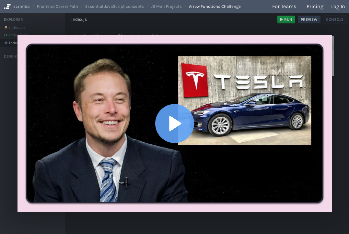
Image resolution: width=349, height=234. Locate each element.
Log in (338, 6)
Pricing (315, 6)
